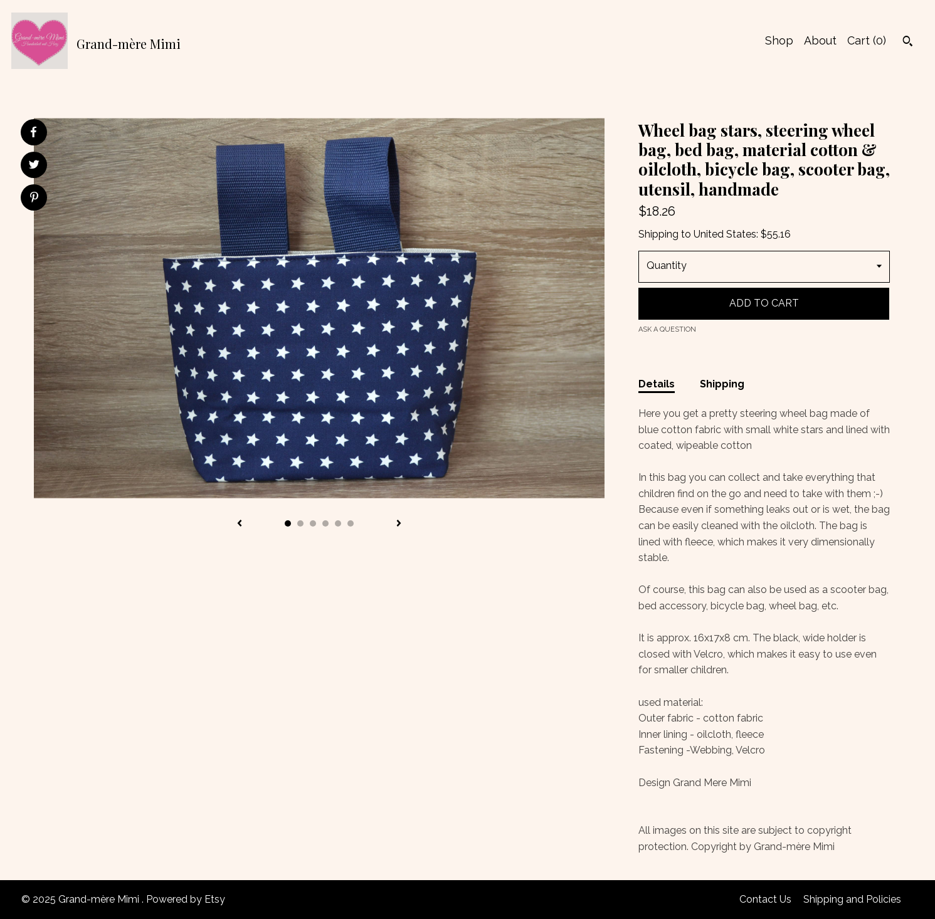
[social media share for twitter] (34, 166)
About (820, 40)
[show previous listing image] (239, 524)
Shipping (722, 384)
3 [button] (313, 523)
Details (656, 384)
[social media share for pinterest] (34, 198)
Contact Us (765, 899)
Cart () (866, 40)
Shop (779, 40)
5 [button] (338, 523)
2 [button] (300, 523)
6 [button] (350, 523)
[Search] (907, 43)
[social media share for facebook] (33, 132)
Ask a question (667, 329)
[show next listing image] (399, 524)
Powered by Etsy (185, 899)
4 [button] (325, 523)
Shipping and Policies (852, 899)
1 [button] (288, 523)
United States (725, 234)
